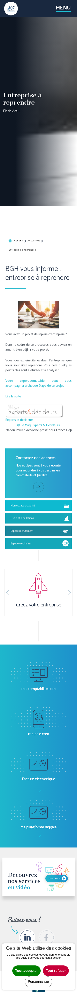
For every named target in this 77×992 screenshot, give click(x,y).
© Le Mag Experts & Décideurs (38, 499)
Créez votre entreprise (38, 605)
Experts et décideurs (19, 494)
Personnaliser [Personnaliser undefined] (38, 982)
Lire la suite (13, 470)
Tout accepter (26, 971)
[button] (7, 592)
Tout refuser (56, 971)
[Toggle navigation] (63, 8)
